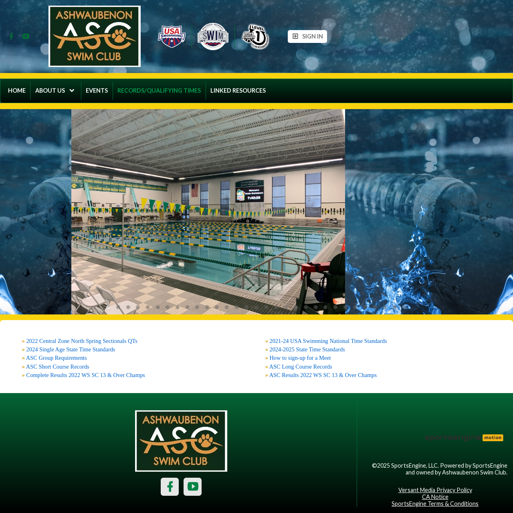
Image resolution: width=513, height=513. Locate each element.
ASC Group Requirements (56, 358)
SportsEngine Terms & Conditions (435, 503)
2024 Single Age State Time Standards (70, 349)
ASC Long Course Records (300, 366)
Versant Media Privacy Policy (435, 490)
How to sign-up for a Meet (300, 358)
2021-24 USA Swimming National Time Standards (328, 341)
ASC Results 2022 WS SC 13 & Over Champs (323, 375)
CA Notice (435, 496)
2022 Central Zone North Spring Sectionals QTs (81, 341)
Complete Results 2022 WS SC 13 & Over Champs (85, 375)
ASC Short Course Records (57, 366)
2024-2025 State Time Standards (307, 349)
